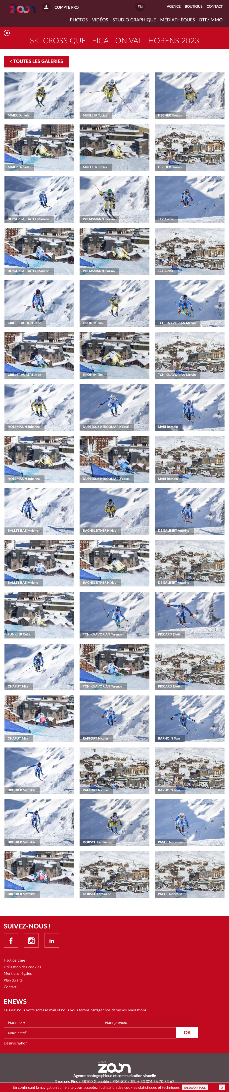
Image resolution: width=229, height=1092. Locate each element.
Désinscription (15, 1043)
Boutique (193, 6)
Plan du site (13, 980)
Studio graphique (134, 20)
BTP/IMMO (211, 20)
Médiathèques (177, 20)
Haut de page (14, 960)
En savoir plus (195, 1088)
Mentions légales (18, 974)
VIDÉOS (100, 20)
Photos (79, 20)
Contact (10, 987)
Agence (174, 6)
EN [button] (139, 7)
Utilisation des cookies (22, 967)
